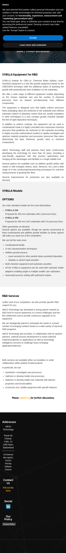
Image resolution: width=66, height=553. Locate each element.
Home (20, 51)
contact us (24, 398)
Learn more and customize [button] (33, 547)
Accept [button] (33, 540)
